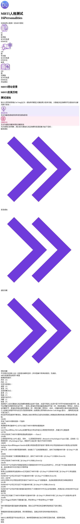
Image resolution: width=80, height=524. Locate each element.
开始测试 (4, 82)
